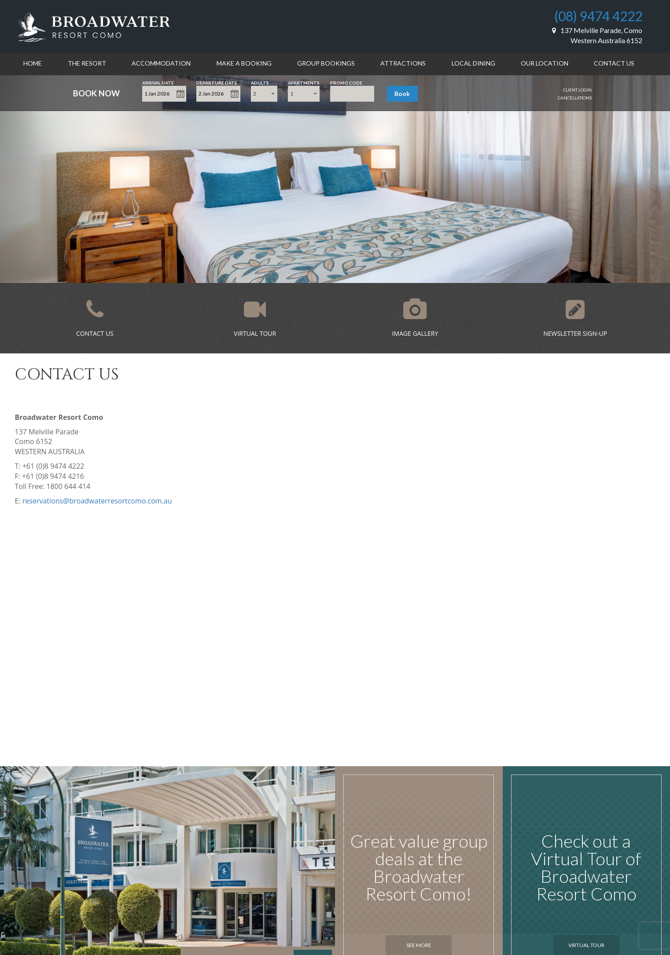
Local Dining (473, 63)
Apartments (304, 82)
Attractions (403, 63)
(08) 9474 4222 (598, 16)
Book (402, 93)
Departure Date (216, 82)
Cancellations (575, 97)
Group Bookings (326, 63)
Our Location (544, 63)
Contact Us (614, 63)
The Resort (87, 63)
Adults (260, 82)
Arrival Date (158, 82)
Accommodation (161, 63)
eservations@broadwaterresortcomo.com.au (98, 501)
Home (32, 63)
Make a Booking (244, 63)
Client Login (577, 89)
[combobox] (264, 94)
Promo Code (346, 82)
